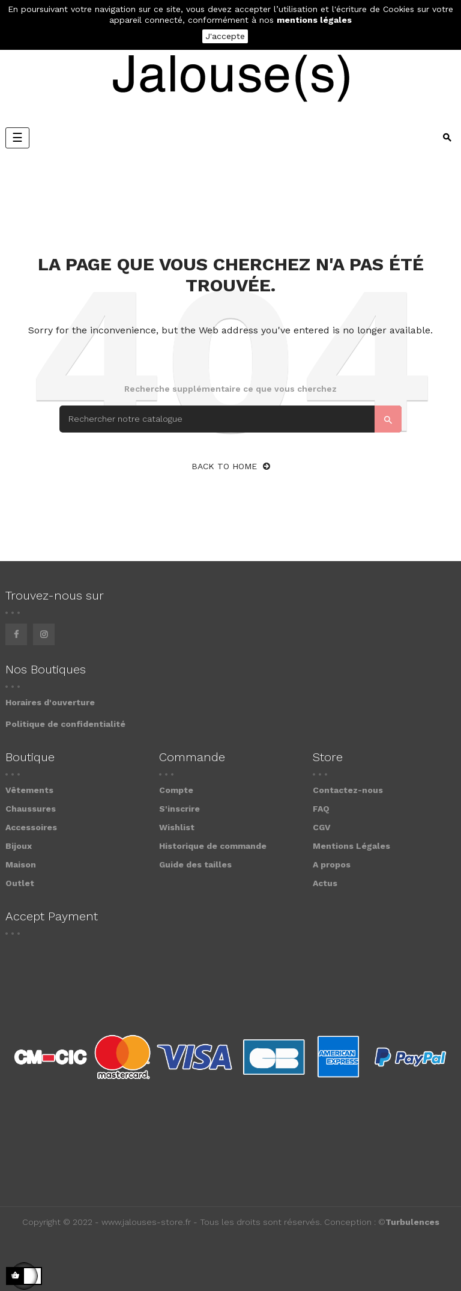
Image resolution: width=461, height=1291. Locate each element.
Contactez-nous (348, 790)
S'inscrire (179, 808)
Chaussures (30, 808)
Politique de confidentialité (65, 724)
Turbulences (412, 1222)
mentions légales (314, 20)
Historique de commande (213, 846)
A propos (332, 864)
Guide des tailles (195, 864)
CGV (322, 827)
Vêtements (29, 790)
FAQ (321, 808)
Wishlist (176, 827)
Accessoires (31, 827)
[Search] (230, 419)
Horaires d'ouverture (50, 702)
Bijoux (18, 846)
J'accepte (225, 36)
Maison (20, 864)
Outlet (19, 883)
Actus (325, 883)
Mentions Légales (351, 846)
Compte (176, 790)
